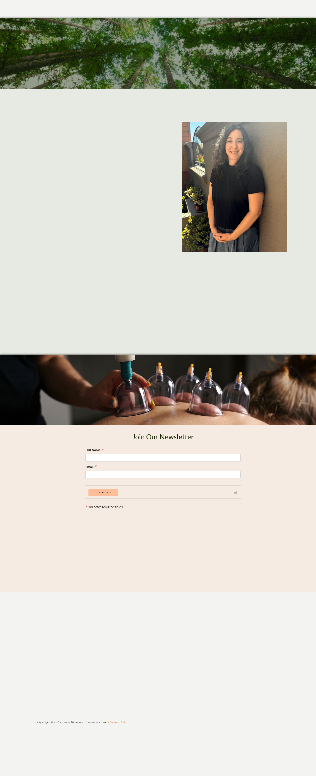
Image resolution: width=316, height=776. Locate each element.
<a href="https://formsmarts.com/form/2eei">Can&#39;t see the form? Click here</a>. (163, 523)
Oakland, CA (116, 734)
